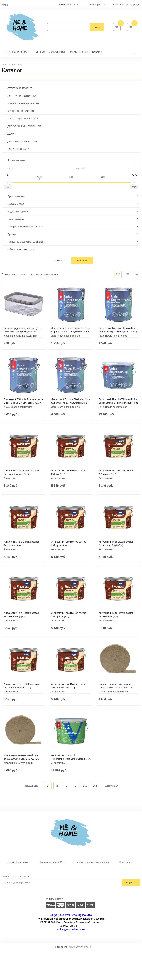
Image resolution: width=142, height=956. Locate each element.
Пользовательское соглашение (92, 867)
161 (95, 791)
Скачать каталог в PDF (52, 867)
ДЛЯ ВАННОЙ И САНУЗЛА (22, 147)
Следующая (111, 791)
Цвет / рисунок (16, 224)
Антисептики (11, 483)
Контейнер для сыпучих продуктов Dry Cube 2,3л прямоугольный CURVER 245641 (23, 337)
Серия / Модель (16, 209)
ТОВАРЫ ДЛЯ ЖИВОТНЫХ (22, 124)
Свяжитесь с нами (17, 867)
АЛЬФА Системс (81, 952)
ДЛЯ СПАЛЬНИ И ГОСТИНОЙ (24, 131)
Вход (115, 4)
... (134, 57)
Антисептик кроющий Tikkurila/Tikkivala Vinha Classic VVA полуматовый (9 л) (70, 764)
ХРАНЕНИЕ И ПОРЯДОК (21, 116)
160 (85, 791)
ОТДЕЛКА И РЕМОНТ (18, 57)
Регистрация (133, 4)
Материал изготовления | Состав (26, 232)
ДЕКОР (11, 139)
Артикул (12, 239)
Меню (5, 5)
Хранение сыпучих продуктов (20, 341)
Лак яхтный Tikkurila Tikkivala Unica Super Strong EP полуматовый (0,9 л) (70, 337)
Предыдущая (31, 791)
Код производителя (18, 217)
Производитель (16, 201)
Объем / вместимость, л (21, 255)
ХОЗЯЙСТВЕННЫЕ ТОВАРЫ (85, 57)
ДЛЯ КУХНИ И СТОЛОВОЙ (50, 57)
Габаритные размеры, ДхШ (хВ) (25, 247)
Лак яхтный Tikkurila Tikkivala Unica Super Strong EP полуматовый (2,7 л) (70, 408)
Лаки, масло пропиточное (65, 341)
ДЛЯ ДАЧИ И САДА (18, 154)
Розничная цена (16, 165)
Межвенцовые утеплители (113, 697)
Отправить (131, 888)
